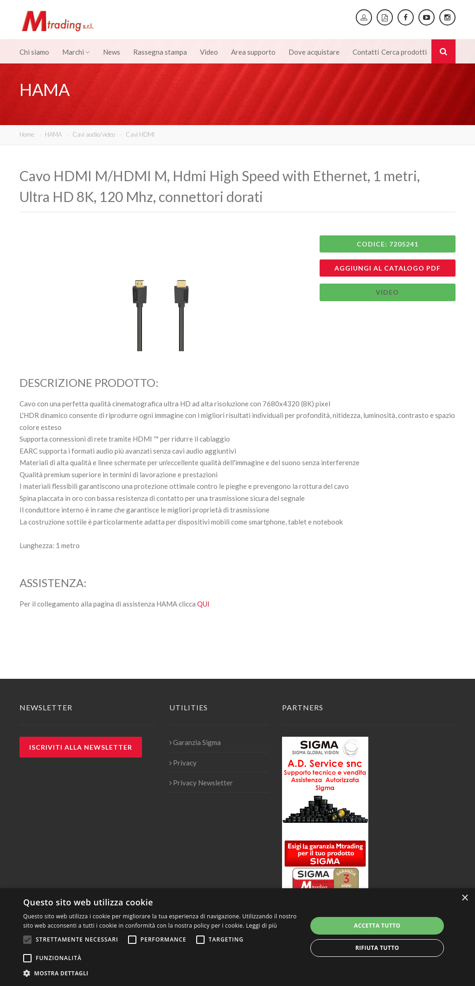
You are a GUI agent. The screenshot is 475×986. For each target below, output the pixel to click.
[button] (161, 973)
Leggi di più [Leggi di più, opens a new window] (261, 925)
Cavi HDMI (140, 134)
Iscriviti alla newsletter (80, 747)
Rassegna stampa (160, 52)
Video (209, 52)
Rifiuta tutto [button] (377, 948)
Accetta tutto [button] (377, 925)
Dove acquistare (314, 52)
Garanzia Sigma (195, 742)
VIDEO (387, 292)
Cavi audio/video (93, 134)
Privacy (183, 762)
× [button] (464, 898)
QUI (203, 604)
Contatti (366, 52)
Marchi (76, 52)
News (111, 52)
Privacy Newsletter (201, 782)
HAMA (53, 134)
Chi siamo (34, 52)
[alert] (237, 937)
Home (26, 134)
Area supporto (253, 52)
